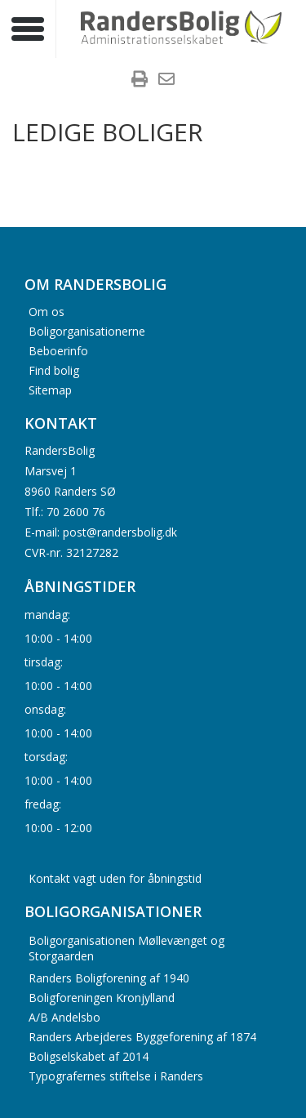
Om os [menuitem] (46, 310)
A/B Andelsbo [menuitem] (64, 1017)
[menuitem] (139, 81)
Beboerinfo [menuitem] (58, 350)
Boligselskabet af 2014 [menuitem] (89, 1056)
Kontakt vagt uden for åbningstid (115, 878)
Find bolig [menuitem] (54, 369)
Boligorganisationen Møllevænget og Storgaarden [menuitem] (126, 948)
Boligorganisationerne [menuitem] (87, 330)
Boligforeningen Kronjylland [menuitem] (102, 997)
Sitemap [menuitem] (50, 389)
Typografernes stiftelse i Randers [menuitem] (116, 1076)
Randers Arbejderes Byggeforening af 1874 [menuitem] (142, 1037)
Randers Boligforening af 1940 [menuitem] (109, 978)
